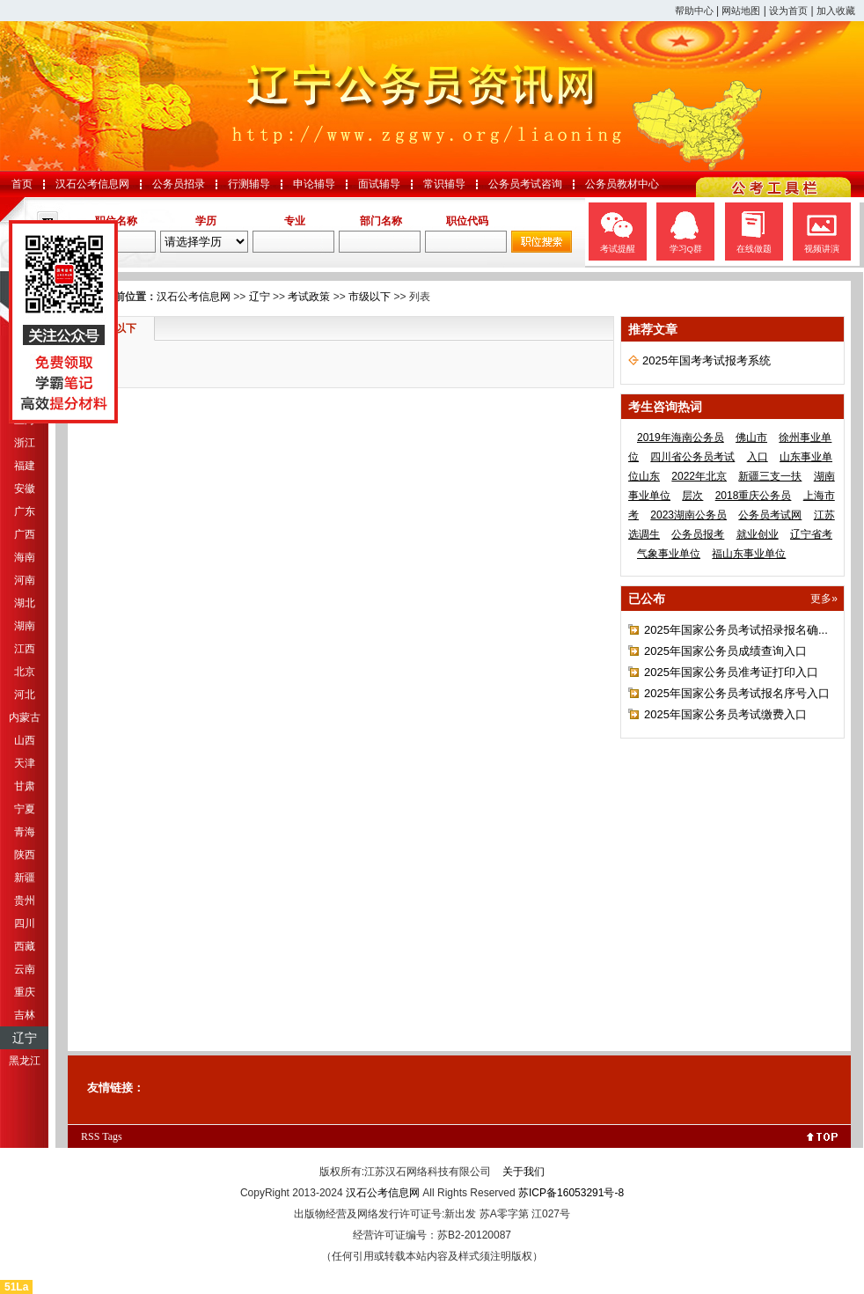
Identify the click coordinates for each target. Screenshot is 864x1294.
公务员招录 (178, 184)
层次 (692, 495)
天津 (24, 763)
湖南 (24, 626)
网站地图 (740, 10)
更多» (824, 598)
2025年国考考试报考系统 (706, 360)
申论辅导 (314, 184)
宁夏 (24, 809)
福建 (24, 466)
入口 (757, 457)
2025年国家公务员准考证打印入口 (731, 672)
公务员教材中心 (622, 184)
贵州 (24, 900)
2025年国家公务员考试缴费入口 (725, 714)
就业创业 (757, 534)
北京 (24, 671)
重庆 (24, 992)
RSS (90, 1136)
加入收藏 (835, 10)
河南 (24, 580)
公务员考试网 (770, 515)
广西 (24, 534)
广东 (24, 511)
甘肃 (24, 786)
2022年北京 (699, 476)
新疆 (24, 877)
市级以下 (369, 296)
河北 (24, 694)
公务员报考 (697, 534)
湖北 (24, 603)
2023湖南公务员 (688, 515)
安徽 (24, 488)
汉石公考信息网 (92, 184)
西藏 (24, 946)
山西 (24, 740)
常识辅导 (444, 184)
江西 (24, 649)
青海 (24, 832)
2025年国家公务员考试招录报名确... (736, 629)
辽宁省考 (811, 534)
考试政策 (309, 296)
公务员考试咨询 (525, 184)
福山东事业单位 (749, 554)
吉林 (24, 1015)
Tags (112, 1136)
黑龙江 (24, 1061)
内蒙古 (24, 717)
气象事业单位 (668, 554)
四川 (24, 923)
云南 (24, 969)
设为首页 (788, 10)
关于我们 (523, 1171)
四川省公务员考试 (692, 457)
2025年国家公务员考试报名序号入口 (737, 693)
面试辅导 (379, 184)
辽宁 (24, 1038)
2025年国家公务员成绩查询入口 (725, 651)
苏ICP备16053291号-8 (571, 1193)
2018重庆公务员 (753, 495)
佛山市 (751, 437)
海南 (24, 557)
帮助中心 (694, 10)
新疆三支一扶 (770, 476)
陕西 (24, 855)
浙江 (24, 443)
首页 (22, 184)
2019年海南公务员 (680, 437)
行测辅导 (249, 184)
